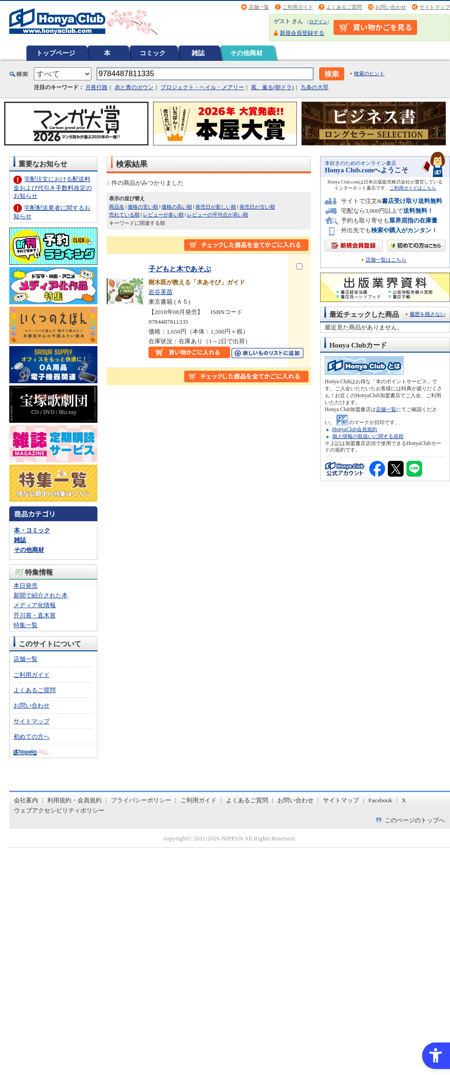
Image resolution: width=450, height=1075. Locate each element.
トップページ (55, 53)
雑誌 (198, 53)
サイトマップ (434, 7)
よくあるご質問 (344, 7)
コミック (153, 53)
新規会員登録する (302, 33)
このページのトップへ (415, 820)
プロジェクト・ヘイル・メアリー (202, 87)
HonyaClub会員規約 (354, 429)
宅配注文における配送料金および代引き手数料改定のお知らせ (52, 187)
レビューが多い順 (163, 214)
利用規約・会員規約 (74, 800)
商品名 (116, 207)
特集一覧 (25, 625)
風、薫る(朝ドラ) (272, 87)
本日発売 (25, 585)
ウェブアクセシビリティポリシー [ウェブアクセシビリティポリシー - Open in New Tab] (59, 810)
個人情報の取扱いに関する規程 (368, 436)
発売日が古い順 (257, 207)
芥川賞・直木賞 (34, 615)
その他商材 (246, 53)
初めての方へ (31, 736)
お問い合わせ (390, 7)
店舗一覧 (259, 7)
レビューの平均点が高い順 (217, 214)
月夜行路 (96, 87)
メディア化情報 (34, 605)
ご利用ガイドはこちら (413, 187)
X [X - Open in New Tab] (404, 800)
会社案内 (26, 800)
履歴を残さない (427, 314)
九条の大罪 (314, 87)
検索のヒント (369, 73)
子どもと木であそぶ (179, 269)
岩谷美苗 (160, 291)
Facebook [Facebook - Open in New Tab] (380, 800)
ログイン (318, 21)
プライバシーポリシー (141, 800)
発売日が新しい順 (215, 207)
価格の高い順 (176, 207)
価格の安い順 (143, 207)
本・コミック (32, 530)
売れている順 (124, 214)
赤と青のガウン (134, 87)
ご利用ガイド (298, 7)
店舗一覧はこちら (386, 259)
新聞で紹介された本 (40, 595)
